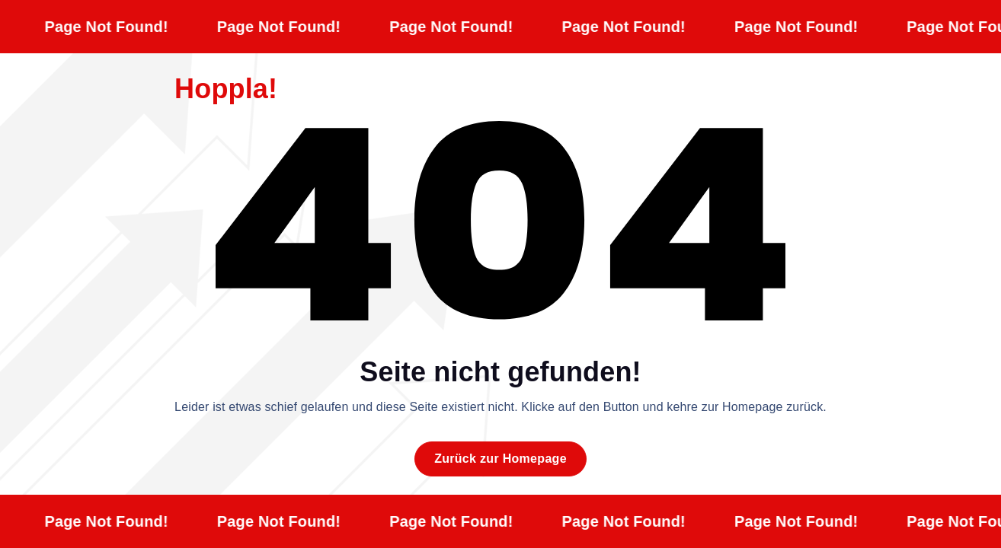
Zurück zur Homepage (500, 458)
